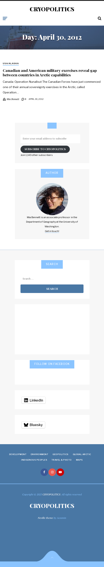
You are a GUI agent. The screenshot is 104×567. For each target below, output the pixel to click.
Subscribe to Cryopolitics (45, 149)
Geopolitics (60, 454)
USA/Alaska (11, 63)
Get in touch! (52, 231)
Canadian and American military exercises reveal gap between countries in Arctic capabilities (50, 72)
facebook (44, 472)
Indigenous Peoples (34, 460)
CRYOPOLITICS (52, 9)
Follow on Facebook (52, 363)
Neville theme (45, 518)
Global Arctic (82, 454)
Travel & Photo (61, 460)
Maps (79, 460)
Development (17, 454)
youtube (60, 472)
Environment (39, 454)
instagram (52, 472)
